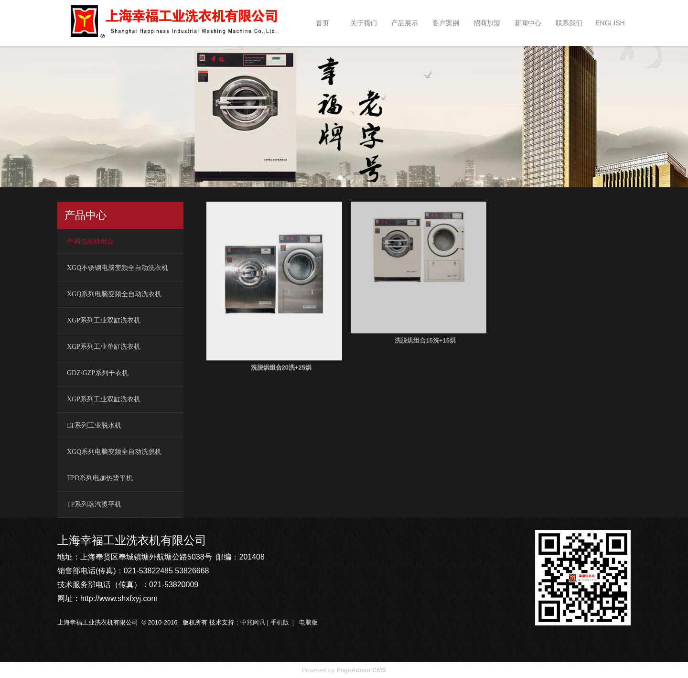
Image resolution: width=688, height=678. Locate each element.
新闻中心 (528, 23)
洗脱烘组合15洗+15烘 (425, 307)
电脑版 (308, 622)
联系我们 (569, 23)
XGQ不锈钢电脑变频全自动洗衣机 (117, 267)
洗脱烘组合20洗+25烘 (281, 351)
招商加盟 (486, 23)
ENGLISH (609, 23)
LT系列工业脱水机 (94, 425)
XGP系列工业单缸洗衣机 (103, 346)
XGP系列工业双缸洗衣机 (103, 320)
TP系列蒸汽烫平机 (94, 504)
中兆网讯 (252, 622)
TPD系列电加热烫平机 (100, 478)
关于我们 (363, 23)
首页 (322, 23)
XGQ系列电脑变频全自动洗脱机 (114, 451)
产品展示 (404, 23)
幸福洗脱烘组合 (90, 241)
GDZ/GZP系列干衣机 (98, 373)
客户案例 (445, 23)
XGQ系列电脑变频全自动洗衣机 (114, 294)
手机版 (279, 622)
